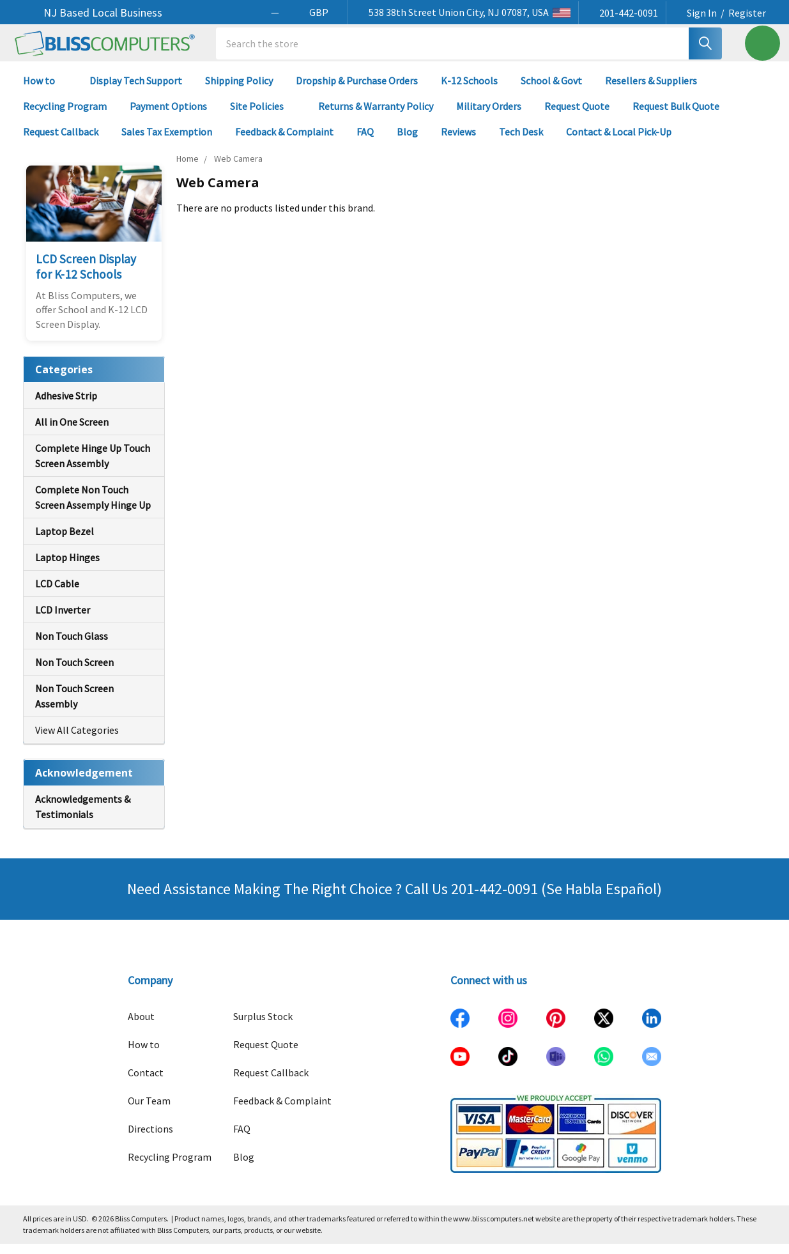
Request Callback (60, 141)
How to (44, 90)
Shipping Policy (239, 90)
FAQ (365, 141)
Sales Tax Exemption (166, 141)
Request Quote (576, 116)
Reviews (458, 141)
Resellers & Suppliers (651, 90)
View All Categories (77, 740)
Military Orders (488, 116)
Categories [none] (64, 380)
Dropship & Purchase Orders (357, 90)
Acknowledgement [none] (84, 783)
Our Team (149, 1110)
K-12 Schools (469, 90)
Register (747, 12)
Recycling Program (65, 116)
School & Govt (551, 90)
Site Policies (262, 116)
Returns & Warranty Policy (375, 116)
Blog (407, 141)
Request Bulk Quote (675, 116)
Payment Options (168, 116)
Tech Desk (521, 141)
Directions (150, 1139)
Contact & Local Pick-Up (624, 141)
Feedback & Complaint (284, 141)
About (141, 1026)
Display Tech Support (135, 90)
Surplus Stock (263, 1026)
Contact (146, 1082)
